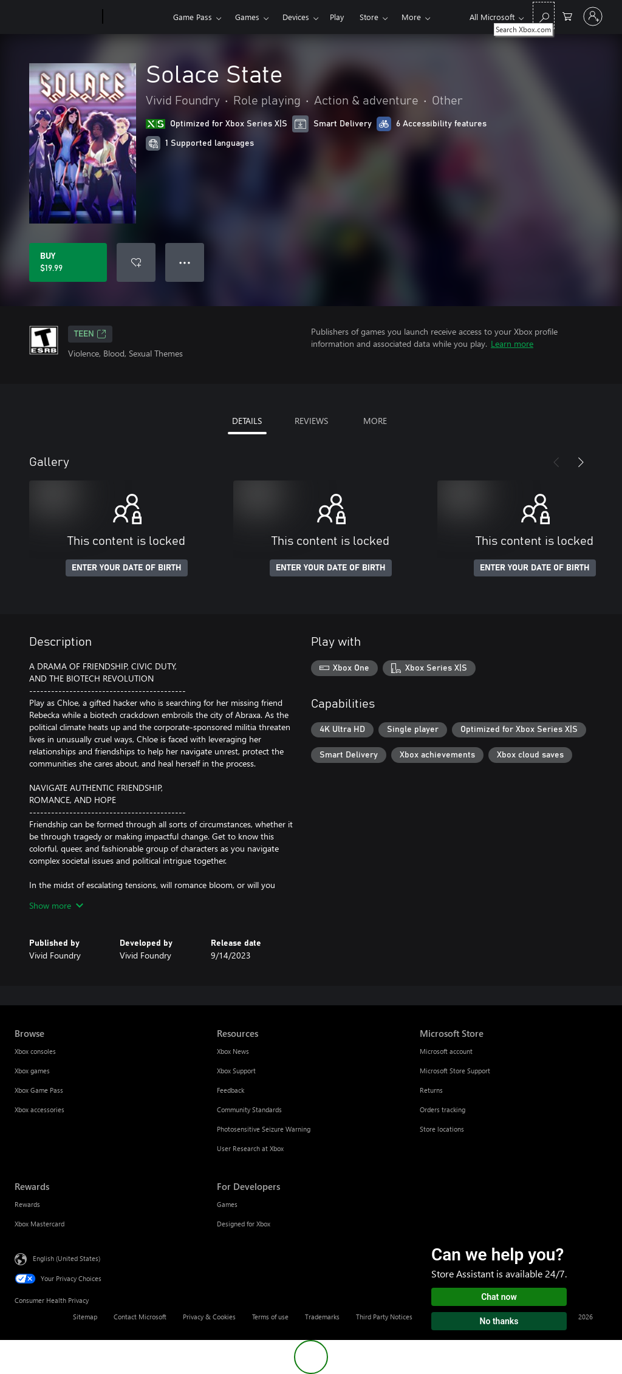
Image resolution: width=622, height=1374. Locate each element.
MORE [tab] (375, 420)
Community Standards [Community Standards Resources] (249, 1109)
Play (337, 17)
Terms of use (270, 1317)
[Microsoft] (56, 17)
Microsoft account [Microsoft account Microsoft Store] (446, 1051)
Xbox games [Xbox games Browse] (32, 1071)
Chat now (499, 1297)
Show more (56, 905)
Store (369, 17)
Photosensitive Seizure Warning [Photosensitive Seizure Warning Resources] (263, 1129)
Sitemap (85, 1317)
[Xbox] (136, 17)
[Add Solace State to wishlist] (136, 262)
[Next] (581, 462)
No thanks (499, 1321)
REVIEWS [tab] (311, 420)
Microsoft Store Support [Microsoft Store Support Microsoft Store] (455, 1071)
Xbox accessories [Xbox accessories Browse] (39, 1109)
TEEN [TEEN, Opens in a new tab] (90, 334)
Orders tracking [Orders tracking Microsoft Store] (442, 1109)
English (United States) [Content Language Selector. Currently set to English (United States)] (66, 1258)
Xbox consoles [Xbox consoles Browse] (35, 1051)
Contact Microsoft (140, 1317)
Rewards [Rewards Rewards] (27, 1204)
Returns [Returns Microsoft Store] (431, 1090)
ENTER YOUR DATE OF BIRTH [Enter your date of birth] (127, 568)
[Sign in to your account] (592, 16)
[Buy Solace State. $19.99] (68, 262)
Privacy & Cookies (209, 1317)
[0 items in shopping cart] (567, 15)
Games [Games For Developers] (227, 1204)
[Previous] (556, 462)
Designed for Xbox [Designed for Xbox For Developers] (243, 1224)
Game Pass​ (192, 17)
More (411, 17)
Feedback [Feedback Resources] (230, 1090)
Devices (295, 17)
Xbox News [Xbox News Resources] (233, 1051)
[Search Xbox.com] (544, 15)
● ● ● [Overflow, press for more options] (185, 262)
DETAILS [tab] (247, 420)
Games (247, 17)
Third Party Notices (384, 1317)
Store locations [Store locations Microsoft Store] (442, 1129)
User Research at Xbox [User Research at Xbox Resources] (250, 1148)
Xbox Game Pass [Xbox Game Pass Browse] (39, 1090)
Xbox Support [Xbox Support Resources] (236, 1071)
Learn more (512, 343)
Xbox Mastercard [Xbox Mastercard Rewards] (39, 1224)
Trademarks (322, 1317)
